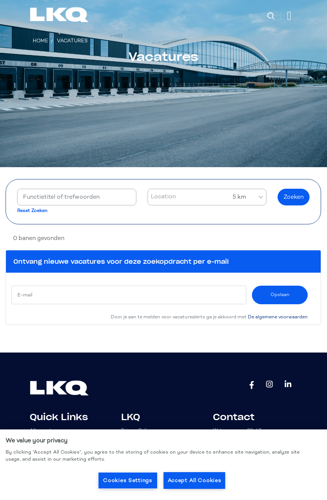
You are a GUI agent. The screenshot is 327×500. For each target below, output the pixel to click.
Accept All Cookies (194, 480)
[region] (163, 464)
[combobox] (207, 197)
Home (40, 41)
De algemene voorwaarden (278, 316)
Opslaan (280, 294)
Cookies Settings (127, 480)
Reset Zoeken (32, 210)
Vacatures (72, 41)
